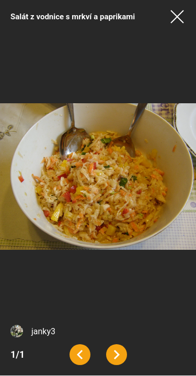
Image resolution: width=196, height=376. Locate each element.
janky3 (43, 331)
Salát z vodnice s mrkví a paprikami (72, 16)
